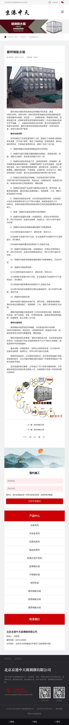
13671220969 (20, 691)
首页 (16, 37)
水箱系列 (34, 525)
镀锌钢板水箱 (33, 37)
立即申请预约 (34, 501)
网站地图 (59, 709)
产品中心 (23, 37)
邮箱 (11, 722)
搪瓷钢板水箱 (34, 607)
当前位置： (11, 37)
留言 (57, 722)
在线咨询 (53, 2)
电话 (34, 722)
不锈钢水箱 (34, 574)
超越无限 (18, 659)
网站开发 (31, 714)
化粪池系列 (34, 541)
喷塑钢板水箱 (34, 599)
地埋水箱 (34, 583)
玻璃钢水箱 (34, 566)
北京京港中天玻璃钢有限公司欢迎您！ (16, 2)
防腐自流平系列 (34, 558)
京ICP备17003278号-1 (45, 709)
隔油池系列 (34, 550)
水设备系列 (34, 533)
